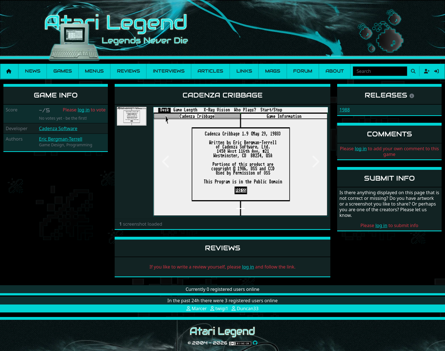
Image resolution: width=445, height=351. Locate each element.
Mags (272, 71)
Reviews (128, 71)
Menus (94, 71)
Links (244, 71)
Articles (210, 71)
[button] (166, 161)
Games (62, 71)
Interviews (168, 71)
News (32, 71)
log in (84, 110)
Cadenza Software (58, 128)
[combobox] (380, 71)
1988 (344, 110)
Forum (302, 71)
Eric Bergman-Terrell (60, 139)
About (335, 71)
